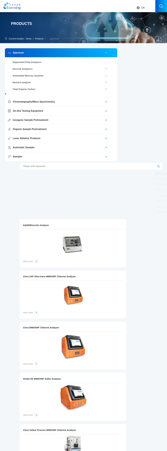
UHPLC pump (149, 114)
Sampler (16, 172)
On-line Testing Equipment (21, 126)
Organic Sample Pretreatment (21, 145)
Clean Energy (29, 419)
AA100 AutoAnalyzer (103, 75)
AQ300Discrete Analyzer (62, 180)
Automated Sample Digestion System (71, 120)
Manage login (58, 446)
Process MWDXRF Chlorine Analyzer (123, 98)
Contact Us (118, 405)
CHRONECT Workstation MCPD (69, 81)
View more (56, 218)
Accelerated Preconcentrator (101, 109)
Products (41, 52)
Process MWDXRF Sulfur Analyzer (70, 103)
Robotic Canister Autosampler (138, 103)
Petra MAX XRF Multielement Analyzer (63, 286)
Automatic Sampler (21, 163)
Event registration (48, 414)
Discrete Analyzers (21, 84)
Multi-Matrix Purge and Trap (92, 86)
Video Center (47, 423)
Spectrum (16, 68)
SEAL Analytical (102, 409)
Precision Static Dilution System (69, 109)
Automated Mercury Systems (21, 91)
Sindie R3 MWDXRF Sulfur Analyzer (63, 233)
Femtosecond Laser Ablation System (121, 114)
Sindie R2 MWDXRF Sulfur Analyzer (143, 339)
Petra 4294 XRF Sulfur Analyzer (103, 286)
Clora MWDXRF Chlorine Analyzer (143, 180)
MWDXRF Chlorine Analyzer (132, 109)
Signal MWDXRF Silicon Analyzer (63, 339)
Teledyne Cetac (102, 423)
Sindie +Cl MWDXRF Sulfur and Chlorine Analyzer (143, 286)
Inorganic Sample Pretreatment (21, 136)
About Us (81, 405)
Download (45, 419)
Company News (66, 405)
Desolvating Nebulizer (64, 114)
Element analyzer (20, 98)
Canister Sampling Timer (87, 92)
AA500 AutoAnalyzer (79, 75)
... (6, 428)
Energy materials (30, 423)
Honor (79, 419)
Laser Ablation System (64, 86)
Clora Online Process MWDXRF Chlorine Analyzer (103, 233)
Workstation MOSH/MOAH (130, 75)
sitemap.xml (71, 446)
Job (114, 409)
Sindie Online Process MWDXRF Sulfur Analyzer (143, 233)
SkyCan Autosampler (120, 86)
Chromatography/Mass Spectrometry (21, 117)
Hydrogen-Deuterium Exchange (103, 81)
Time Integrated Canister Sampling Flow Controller (127, 92)
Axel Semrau (101, 414)
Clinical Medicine (30, 414)
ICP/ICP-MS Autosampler (146, 86)
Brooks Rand (101, 405)
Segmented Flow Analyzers (21, 78)
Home (30, 52)
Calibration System (63, 92)
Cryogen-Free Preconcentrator (105, 103)
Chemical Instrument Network (37, 446)
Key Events (82, 414)
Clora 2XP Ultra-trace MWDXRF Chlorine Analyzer (103, 180)
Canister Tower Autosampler (89, 98)
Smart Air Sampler (62, 98)
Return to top (141, 444)
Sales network (47, 409)
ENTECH (99, 419)
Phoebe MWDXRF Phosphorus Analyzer (103, 339)
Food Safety (28, 409)
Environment (29, 405)
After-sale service (48, 405)
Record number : (77, 442)
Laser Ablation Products (21, 154)
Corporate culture (84, 409)
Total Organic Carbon (21, 105)
